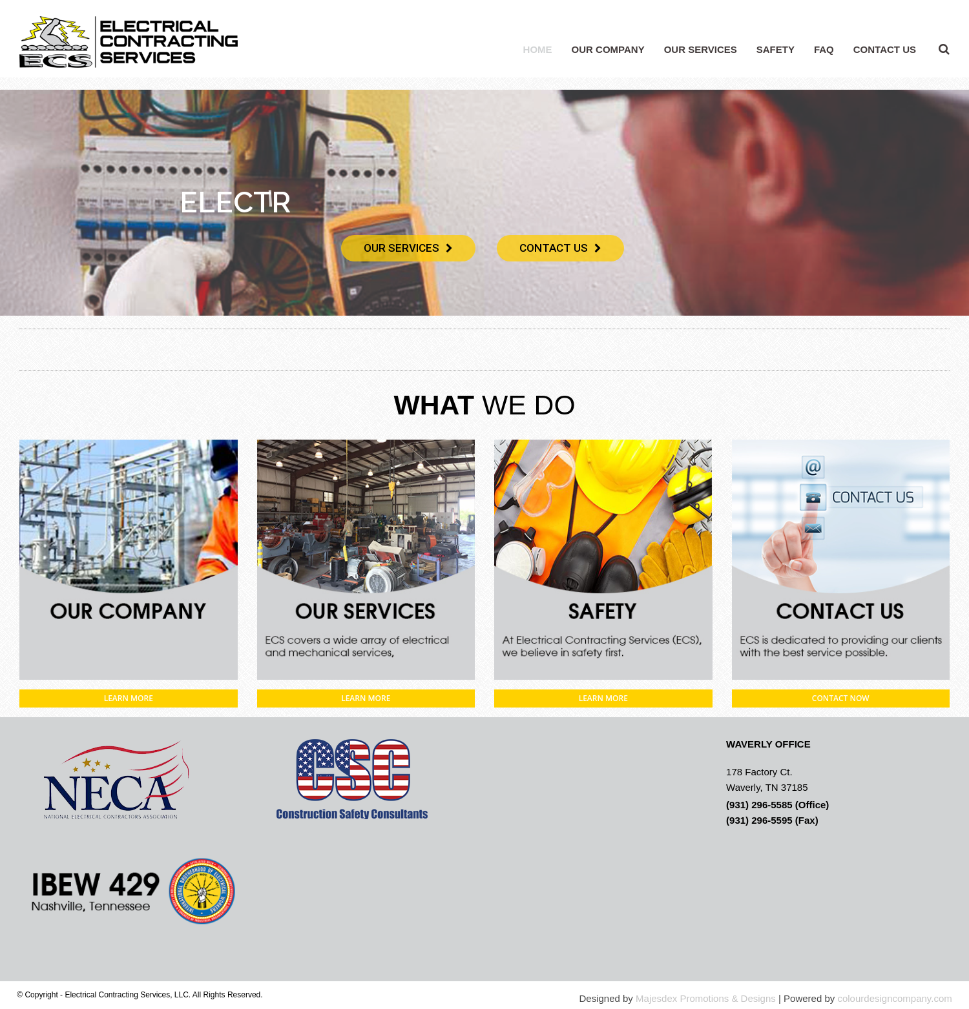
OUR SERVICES (700, 49)
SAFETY (775, 49)
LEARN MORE (128, 698)
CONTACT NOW (841, 698)
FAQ (824, 49)
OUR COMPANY (608, 49)
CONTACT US (884, 49)
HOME (537, 49)
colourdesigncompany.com (894, 998)
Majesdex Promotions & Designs (706, 998)
